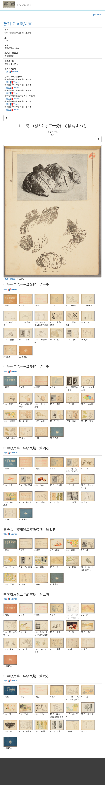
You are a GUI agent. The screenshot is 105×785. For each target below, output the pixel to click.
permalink (97, 15)
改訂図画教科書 (17, 23)
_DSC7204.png (9, 279)
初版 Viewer (11, 72)
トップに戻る (24, 4)
